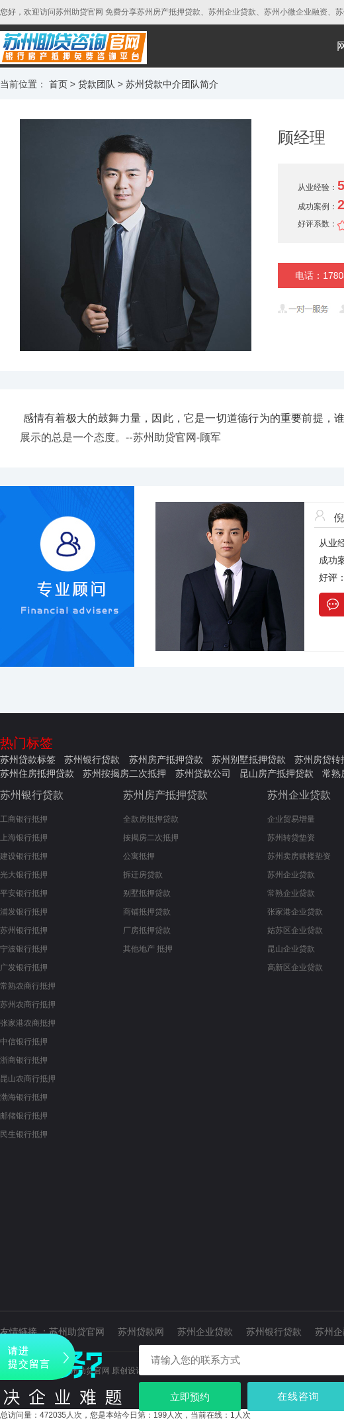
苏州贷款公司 (203, 773)
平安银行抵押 (24, 893)
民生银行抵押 (24, 1134)
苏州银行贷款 (92, 759)
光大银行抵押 (24, 874)
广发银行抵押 (24, 967)
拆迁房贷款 (143, 874)
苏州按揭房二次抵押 (124, 773)
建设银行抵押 (24, 856)
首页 (58, 84)
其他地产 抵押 (148, 949)
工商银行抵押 (24, 819)
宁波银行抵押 (24, 949)
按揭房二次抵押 (151, 837)
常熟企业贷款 (291, 893)
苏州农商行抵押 (28, 1004)
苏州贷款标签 (28, 759)
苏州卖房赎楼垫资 (299, 856)
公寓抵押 (139, 856)
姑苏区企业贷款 (295, 930)
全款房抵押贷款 (151, 819)
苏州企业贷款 (299, 795)
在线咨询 (298, 1396)
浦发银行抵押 (24, 911)
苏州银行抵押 (24, 930)
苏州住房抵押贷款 (37, 773)
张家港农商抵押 (28, 1023)
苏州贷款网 (141, 1331)
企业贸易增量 (291, 819)
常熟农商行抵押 (28, 986)
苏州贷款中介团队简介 (172, 84)
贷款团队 (96, 84)
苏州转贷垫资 (291, 837)
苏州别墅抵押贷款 (249, 759)
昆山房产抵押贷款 (276, 773)
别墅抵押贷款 (147, 893)
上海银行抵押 (24, 837)
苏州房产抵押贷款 (166, 759)
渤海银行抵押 (24, 1097)
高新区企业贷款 (295, 967)
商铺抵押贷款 (147, 911)
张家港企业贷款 (295, 911)
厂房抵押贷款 (147, 930)
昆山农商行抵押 (28, 1078)
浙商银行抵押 (24, 1060)
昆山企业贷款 (291, 949)
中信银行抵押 (24, 1041)
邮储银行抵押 (24, 1115)
